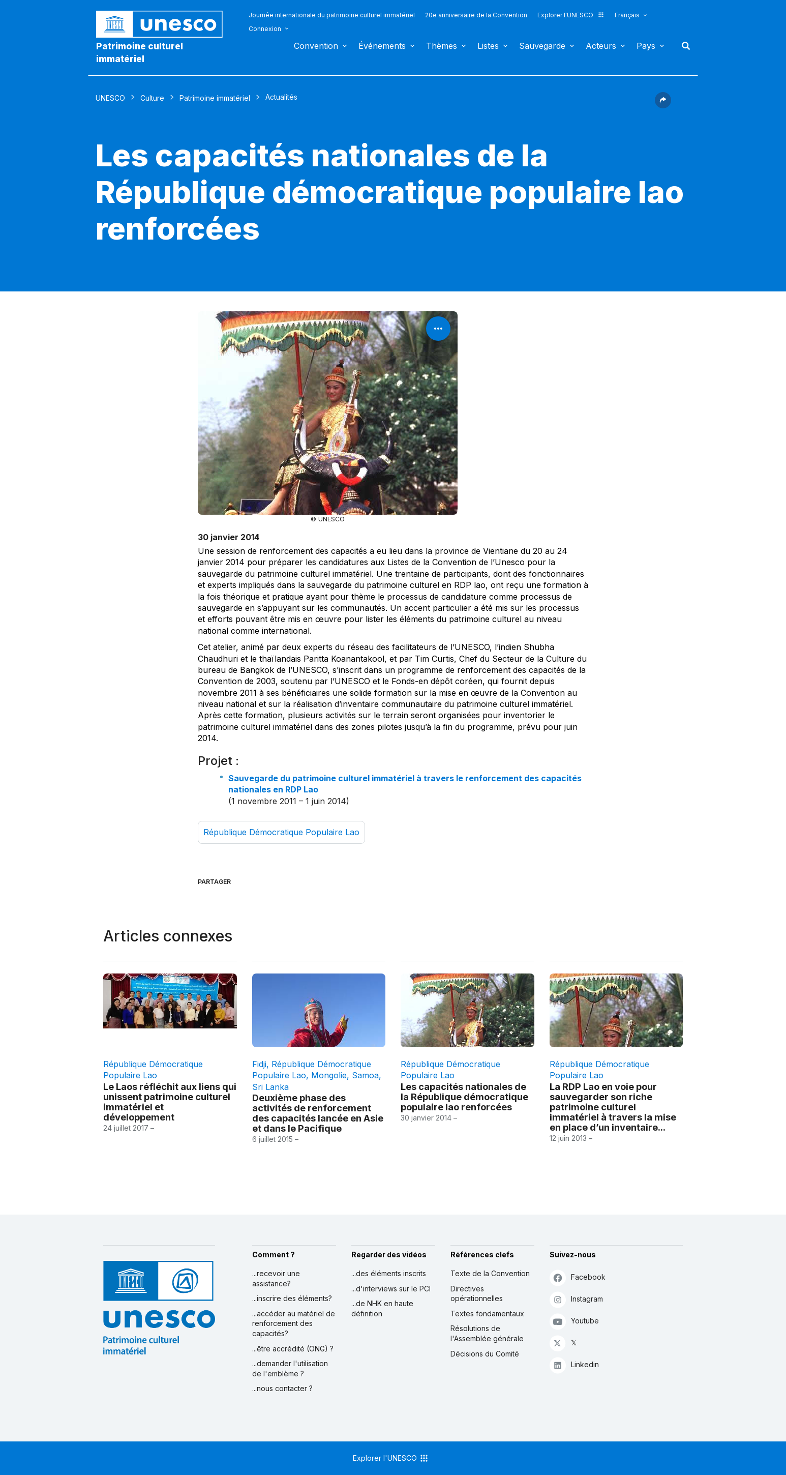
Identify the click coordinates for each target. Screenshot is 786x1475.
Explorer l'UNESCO (570, 15)
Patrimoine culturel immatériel (139, 52)
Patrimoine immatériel (214, 98)
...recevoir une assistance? (276, 1278)
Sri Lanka (270, 1087)
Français (627, 15)
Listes (488, 46)
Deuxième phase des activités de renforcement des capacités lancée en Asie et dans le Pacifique (317, 1113)
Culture (152, 98)
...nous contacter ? (282, 1388)
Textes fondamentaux (487, 1313)
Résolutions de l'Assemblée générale (487, 1333)
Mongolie (329, 1075)
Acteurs (601, 46)
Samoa (365, 1075)
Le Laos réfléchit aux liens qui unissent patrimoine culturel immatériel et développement (169, 1102)
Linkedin (574, 1365)
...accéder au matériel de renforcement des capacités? (293, 1323)
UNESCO (110, 98)
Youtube (574, 1321)
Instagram (576, 1299)
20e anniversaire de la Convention (476, 15)
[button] (663, 105)
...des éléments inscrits (388, 1273)
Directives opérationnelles (476, 1293)
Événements (382, 46)
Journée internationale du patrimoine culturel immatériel (332, 15)
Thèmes (441, 46)
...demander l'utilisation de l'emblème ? (290, 1368)
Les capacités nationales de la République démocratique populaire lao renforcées (464, 1096)
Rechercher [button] (683, 46)
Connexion (265, 29)
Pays (646, 46)
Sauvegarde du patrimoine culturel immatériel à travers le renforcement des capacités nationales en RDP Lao (405, 783)
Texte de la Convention (490, 1273)
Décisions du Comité (484, 1353)
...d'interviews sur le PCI (391, 1288)
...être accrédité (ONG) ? (293, 1348)
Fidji (259, 1064)
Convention (316, 46)
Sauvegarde (542, 46)
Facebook (578, 1277)
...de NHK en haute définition (382, 1308)
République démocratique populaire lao (281, 832)
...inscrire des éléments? (292, 1298)
